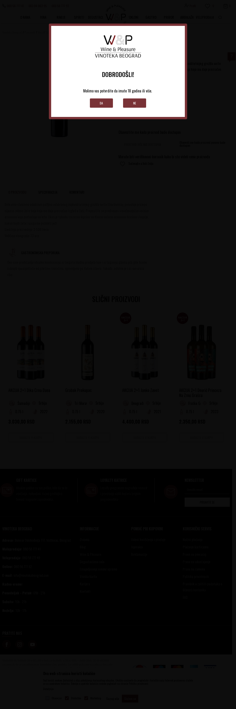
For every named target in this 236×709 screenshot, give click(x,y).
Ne (134, 103)
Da (101, 103)
